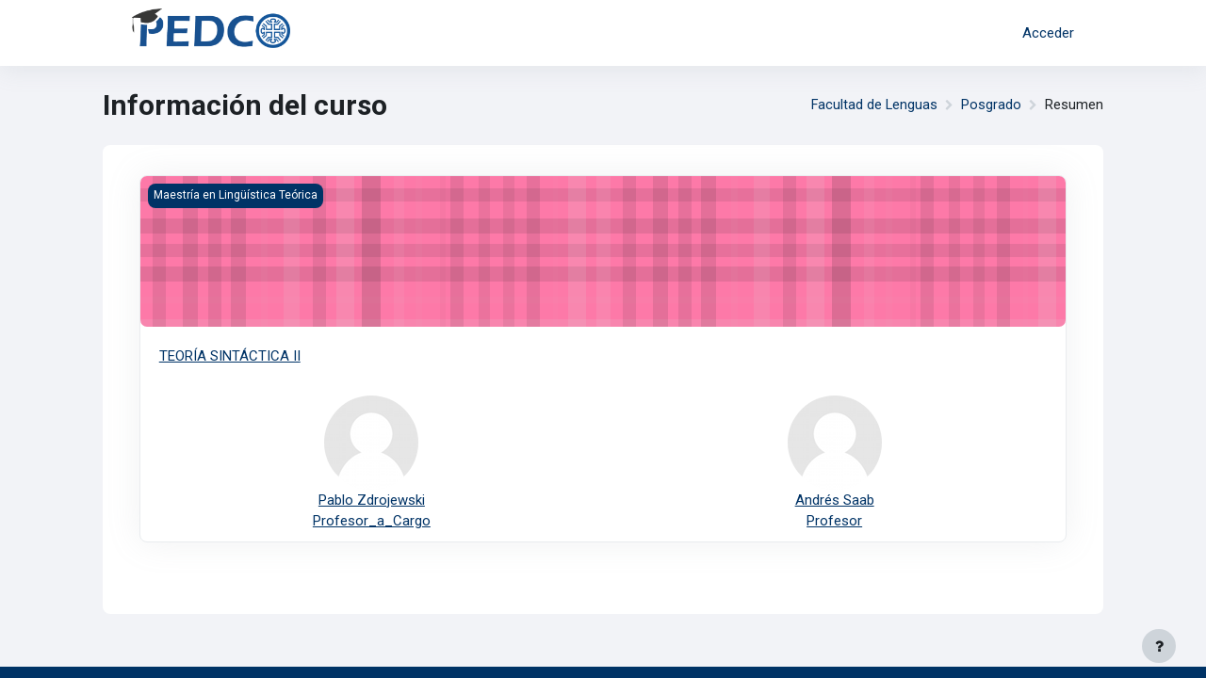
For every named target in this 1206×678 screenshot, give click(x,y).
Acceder (1048, 32)
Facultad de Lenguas (873, 105)
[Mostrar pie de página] (1159, 646)
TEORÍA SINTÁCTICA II (230, 355)
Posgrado (991, 105)
